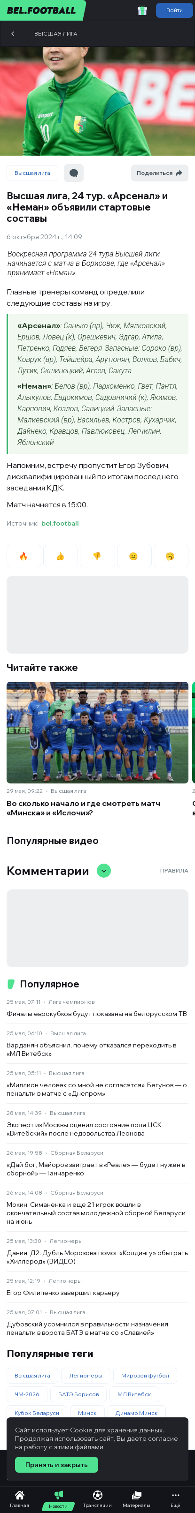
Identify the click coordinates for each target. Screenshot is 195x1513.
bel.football (60, 523)
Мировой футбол (145, 1375)
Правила (174, 870)
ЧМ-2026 (27, 1394)
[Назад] (13, 33)
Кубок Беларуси (37, 1412)
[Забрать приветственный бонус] (142, 10)
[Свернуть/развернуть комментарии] (104, 871)
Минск (87, 1412)
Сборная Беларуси (76, 1152)
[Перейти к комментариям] (74, 173)
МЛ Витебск (134, 1394)
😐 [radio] (134, 556)
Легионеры (66, 1240)
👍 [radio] (60, 556)
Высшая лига (56, 33)
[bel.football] (43, 10)
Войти (174, 10)
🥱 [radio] (170, 556)
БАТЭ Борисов (78, 1394)
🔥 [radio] (24, 556)
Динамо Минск (137, 1412)
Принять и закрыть (56, 1464)
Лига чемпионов (71, 1001)
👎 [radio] (97, 556)
